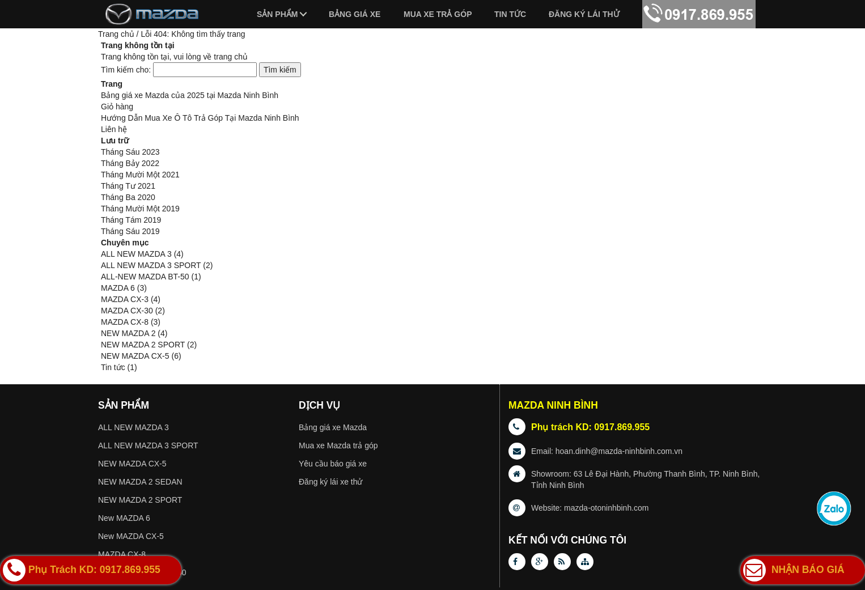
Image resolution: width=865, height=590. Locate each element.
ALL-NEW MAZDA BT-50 (145, 276)
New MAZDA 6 (124, 518)
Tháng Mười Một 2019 (140, 208)
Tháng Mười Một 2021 (140, 174)
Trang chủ (116, 34)
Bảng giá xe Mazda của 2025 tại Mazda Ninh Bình (189, 95)
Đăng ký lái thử (584, 14)
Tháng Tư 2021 (128, 185)
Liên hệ (114, 129)
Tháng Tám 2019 (131, 219)
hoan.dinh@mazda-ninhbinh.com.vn (619, 451)
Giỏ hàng (117, 106)
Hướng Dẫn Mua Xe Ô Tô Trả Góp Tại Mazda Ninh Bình (200, 117)
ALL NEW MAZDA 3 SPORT (151, 265)
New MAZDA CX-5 (131, 536)
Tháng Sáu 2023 (130, 151)
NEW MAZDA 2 (128, 333)
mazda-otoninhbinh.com (606, 507)
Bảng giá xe (354, 14)
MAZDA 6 (118, 287)
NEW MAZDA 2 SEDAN (140, 481)
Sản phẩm (277, 14)
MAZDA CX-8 (125, 321)
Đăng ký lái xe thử (331, 481)
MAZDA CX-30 (127, 310)
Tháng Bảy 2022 (130, 163)
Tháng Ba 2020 (128, 197)
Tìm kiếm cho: (126, 69)
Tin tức (510, 14)
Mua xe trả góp (438, 14)
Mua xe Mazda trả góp (338, 445)
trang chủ (231, 56)
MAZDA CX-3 (125, 299)
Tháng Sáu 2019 (130, 231)
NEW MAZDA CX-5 (135, 355)
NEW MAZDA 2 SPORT (143, 344)
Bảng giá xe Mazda (333, 427)
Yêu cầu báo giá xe (333, 463)
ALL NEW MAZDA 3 (136, 253)
